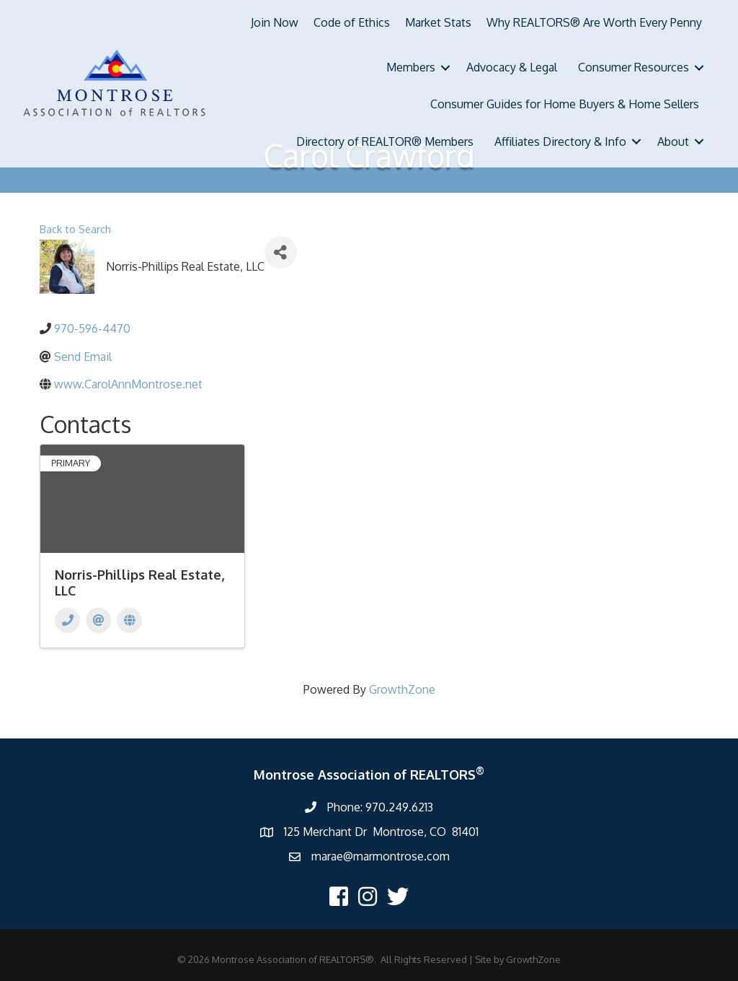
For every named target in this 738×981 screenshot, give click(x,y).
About (673, 141)
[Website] (129, 620)
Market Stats (438, 22)
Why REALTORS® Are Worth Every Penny (594, 22)
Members (410, 67)
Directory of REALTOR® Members (385, 141)
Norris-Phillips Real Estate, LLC (139, 582)
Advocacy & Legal (511, 67)
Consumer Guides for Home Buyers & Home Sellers (564, 104)
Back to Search (75, 228)
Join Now (274, 22)
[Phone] (67, 620)
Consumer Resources (633, 67)
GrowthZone (402, 689)
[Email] (98, 620)
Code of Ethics (352, 22)
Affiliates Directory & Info (560, 141)
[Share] (280, 252)
